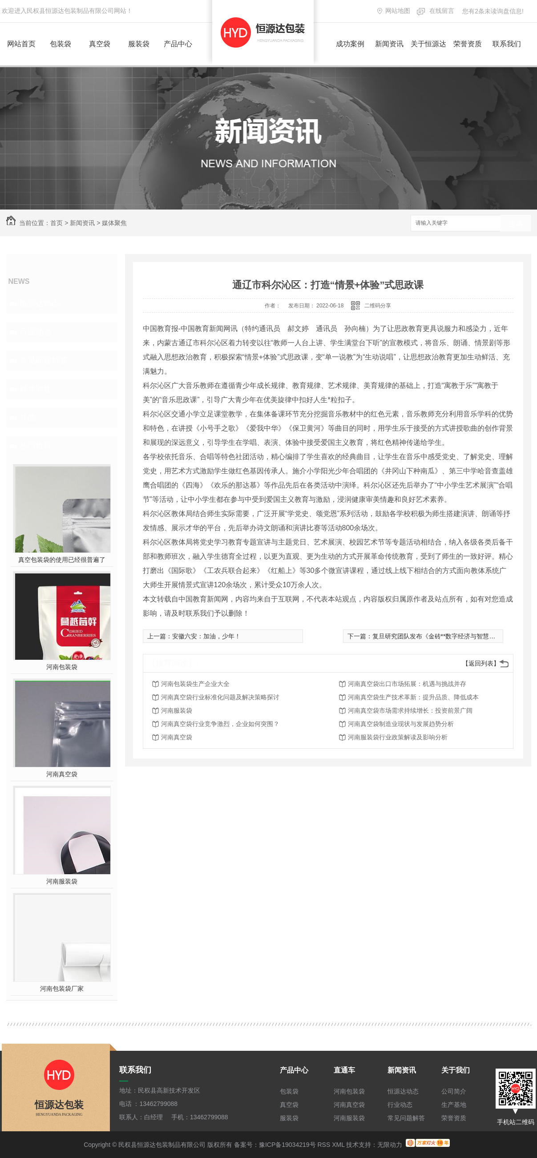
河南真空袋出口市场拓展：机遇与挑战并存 (407, 683)
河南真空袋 (61, 774)
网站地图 (397, 10)
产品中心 (178, 44)
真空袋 (99, 44)
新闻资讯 (389, 44)
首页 (56, 222)
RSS (323, 1144)
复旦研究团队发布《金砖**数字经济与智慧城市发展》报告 (452, 636)
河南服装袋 (61, 881)
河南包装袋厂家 (62, 988)
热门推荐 (36, 445)
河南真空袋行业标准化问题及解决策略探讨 (220, 697)
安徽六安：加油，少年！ (206, 636)
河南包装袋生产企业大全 (195, 683)
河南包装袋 (61, 666)
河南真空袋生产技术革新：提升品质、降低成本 (413, 697)
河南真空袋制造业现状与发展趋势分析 (401, 723)
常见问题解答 (44, 360)
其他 (28, 417)
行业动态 (36, 331)
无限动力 (389, 1144)
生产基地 (453, 1104)
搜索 (516, 223)
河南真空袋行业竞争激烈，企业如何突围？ (220, 723)
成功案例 (350, 44)
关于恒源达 (428, 44)
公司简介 (453, 1091)
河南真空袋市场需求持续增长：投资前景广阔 (410, 710)
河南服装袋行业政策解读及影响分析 (398, 737)
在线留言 (441, 10)
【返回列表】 (481, 663)
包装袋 (60, 44)
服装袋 (138, 44)
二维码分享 (377, 306)
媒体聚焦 (114, 222)
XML (338, 1144)
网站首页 (21, 44)
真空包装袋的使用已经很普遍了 (61, 559)
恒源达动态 (40, 303)
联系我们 (507, 44)
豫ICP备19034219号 (287, 1144)
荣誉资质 (467, 44)
